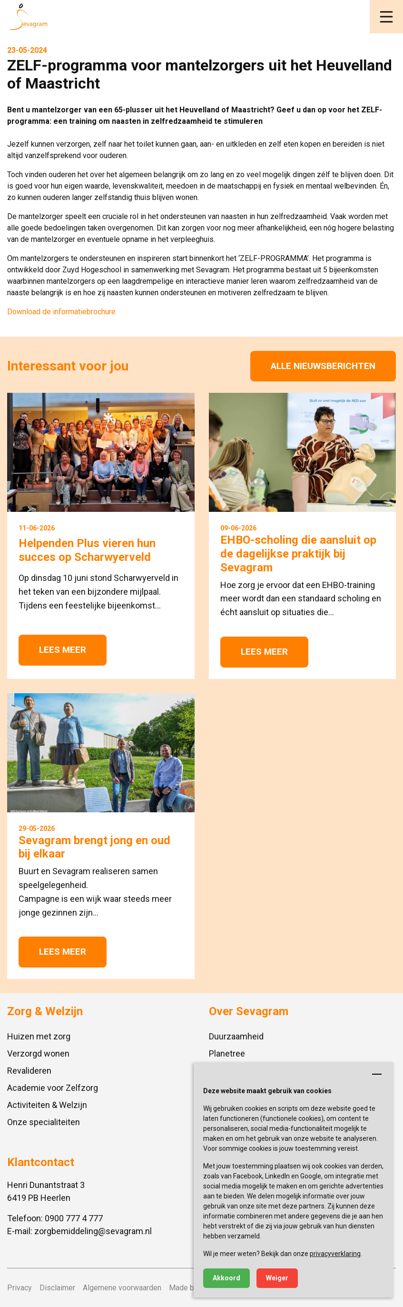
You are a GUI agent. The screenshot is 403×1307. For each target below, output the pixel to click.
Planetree (227, 1053)
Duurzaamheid (236, 1036)
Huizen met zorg (38, 1036)
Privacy (19, 1287)
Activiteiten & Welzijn (47, 1105)
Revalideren (29, 1071)
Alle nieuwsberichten (323, 365)
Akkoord (226, 1278)
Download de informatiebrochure (61, 311)
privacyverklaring (335, 1253)
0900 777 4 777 (74, 1218)
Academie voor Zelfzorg (52, 1088)
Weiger (277, 1278)
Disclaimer (57, 1287)
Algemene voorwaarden (122, 1287)
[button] (386, 16)
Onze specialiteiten (43, 1122)
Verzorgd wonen (38, 1053)
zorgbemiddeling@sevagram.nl (93, 1231)
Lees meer (62, 649)
